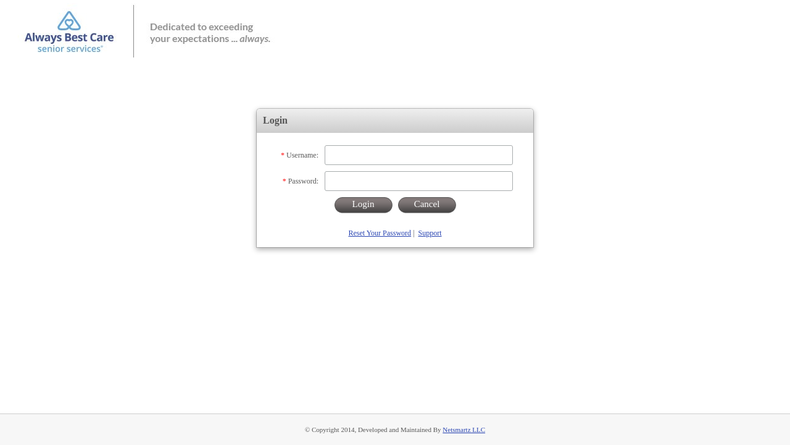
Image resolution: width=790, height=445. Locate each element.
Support (430, 233)
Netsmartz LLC (464, 429)
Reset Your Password (379, 233)
